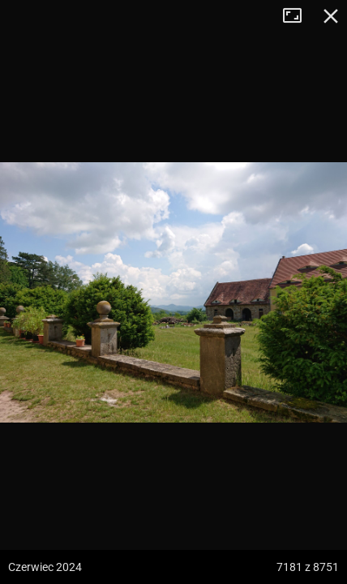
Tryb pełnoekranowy (298, 16)
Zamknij (331, 16)
